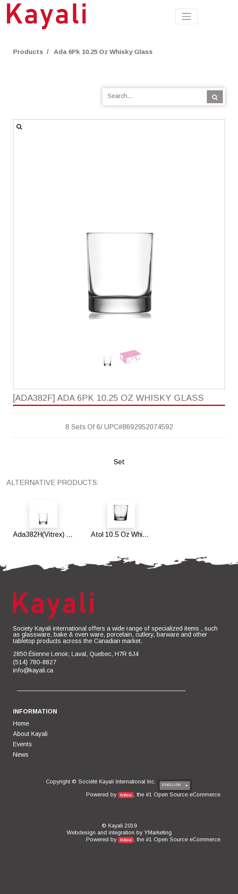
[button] (29, 209)
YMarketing (158, 832)
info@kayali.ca (33, 670)
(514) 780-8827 (34, 662)
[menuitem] (21, 723)
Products (28, 51)
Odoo (126, 795)
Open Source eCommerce (187, 794)
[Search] (215, 96)
